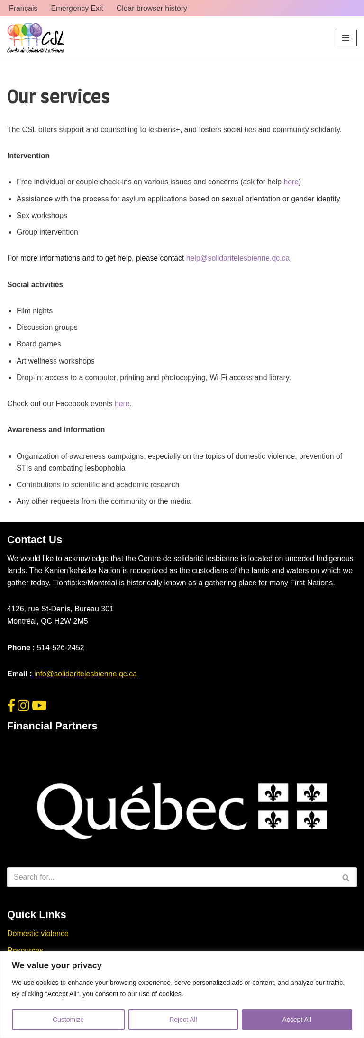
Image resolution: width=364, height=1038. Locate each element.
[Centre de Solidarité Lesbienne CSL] (35, 38)
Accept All (296, 1019)
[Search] (171, 881)
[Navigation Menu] (346, 38)
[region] (182, 994)
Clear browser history (153, 8)
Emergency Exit (77, 8)
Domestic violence (38, 937)
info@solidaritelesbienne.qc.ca (85, 677)
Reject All (183, 1019)
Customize (68, 1019)
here (295, 182)
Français (23, 8)
